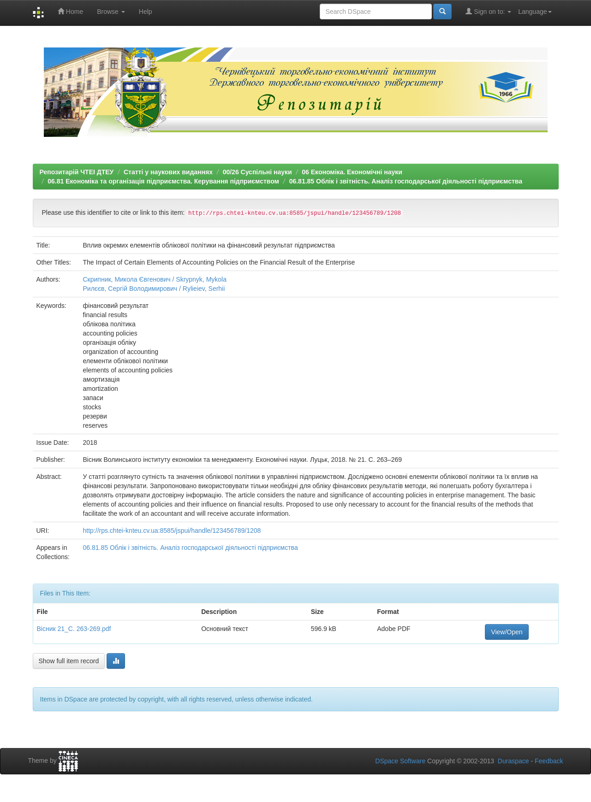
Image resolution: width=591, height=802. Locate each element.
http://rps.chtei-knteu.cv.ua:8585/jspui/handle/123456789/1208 (172, 530)
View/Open (506, 632)
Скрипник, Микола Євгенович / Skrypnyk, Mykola (155, 279)
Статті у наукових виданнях (168, 172)
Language (534, 11)
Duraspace (513, 761)
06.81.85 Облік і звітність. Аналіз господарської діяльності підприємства (405, 181)
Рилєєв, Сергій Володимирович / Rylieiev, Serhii (154, 288)
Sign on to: (488, 11)
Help (145, 11)
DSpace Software (400, 761)
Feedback (549, 761)
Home (70, 11)
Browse (111, 11)
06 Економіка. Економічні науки (352, 172)
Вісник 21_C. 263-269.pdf (74, 628)
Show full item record (69, 661)
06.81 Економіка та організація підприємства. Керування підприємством (163, 181)
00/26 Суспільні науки (257, 172)
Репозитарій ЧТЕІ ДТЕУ (77, 172)
